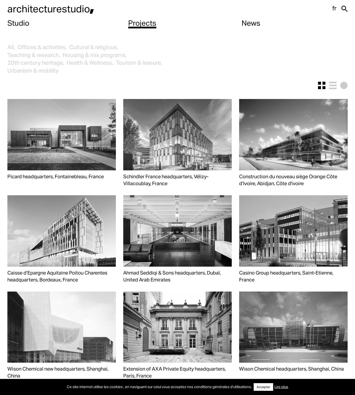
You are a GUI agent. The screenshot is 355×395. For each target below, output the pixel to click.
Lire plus (281, 386)
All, (11, 47)
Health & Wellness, (90, 62)
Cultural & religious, (93, 47)
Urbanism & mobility (33, 70)
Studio (18, 22)
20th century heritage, (35, 62)
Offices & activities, (42, 47)
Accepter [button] (263, 387)
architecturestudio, (50, 8)
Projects (142, 22)
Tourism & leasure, (139, 62)
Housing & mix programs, (95, 55)
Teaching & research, (33, 55)
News (251, 22)
